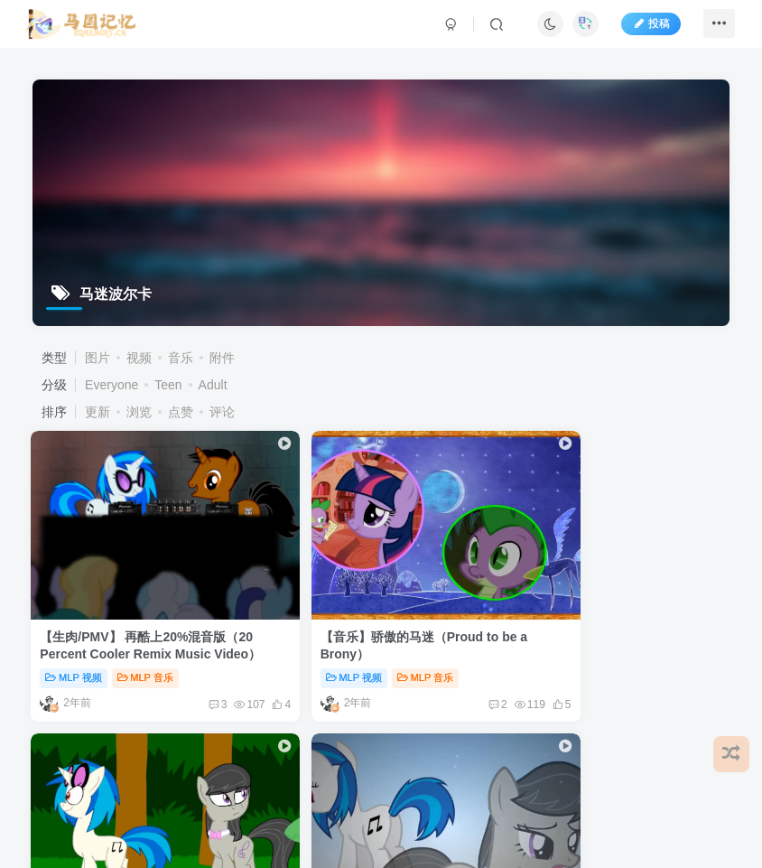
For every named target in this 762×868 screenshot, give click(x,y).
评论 (222, 412)
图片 (97, 357)
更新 (97, 412)
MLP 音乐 (146, 605)
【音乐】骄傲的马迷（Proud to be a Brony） (276, 582)
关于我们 (364, 729)
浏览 (139, 412)
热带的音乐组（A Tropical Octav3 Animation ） (446, 582)
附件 (222, 357)
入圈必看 (500, 605)
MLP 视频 (75, 605)
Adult (213, 385)
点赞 (180, 412)
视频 (139, 357)
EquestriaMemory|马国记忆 (223, 771)
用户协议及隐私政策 (269, 729)
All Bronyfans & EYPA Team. (374, 771)
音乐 (180, 357)
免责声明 (109, 729)
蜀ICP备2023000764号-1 (264, 786)
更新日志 (429, 729)
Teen (167, 385)
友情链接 (43, 729)
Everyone (111, 385)
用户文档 (174, 729)
